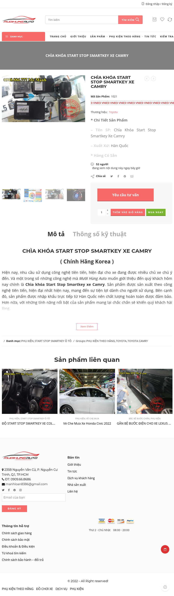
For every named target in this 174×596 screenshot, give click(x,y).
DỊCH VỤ (61, 589)
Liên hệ (72, 491)
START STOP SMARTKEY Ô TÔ (53, 341)
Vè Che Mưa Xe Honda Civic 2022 (87, 423)
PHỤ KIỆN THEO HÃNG (125, 36)
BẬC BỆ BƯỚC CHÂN (139, 418)
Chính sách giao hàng (17, 533)
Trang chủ (58, 36)
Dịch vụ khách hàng (81, 478)
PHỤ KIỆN (27, 341)
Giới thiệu (78, 36)
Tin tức (150, 36)
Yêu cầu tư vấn (125, 194)
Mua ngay (155, 212)
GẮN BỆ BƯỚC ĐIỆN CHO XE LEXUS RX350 (144, 423)
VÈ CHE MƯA (92, 418)
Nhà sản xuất (76, 485)
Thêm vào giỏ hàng (128, 212)
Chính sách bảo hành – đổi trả (23, 560)
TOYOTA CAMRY (138, 341)
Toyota (113, 112)
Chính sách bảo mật (16, 540)
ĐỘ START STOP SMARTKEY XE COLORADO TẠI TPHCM (29, 423)
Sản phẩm (97, 36)
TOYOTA (121, 341)
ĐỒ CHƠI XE (44, 589)
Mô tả (56, 234)
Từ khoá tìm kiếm (14, 553)
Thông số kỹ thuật (99, 234)
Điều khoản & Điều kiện (18, 546)
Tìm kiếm (128, 20)
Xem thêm (86, 326)
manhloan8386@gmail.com (27, 484)
